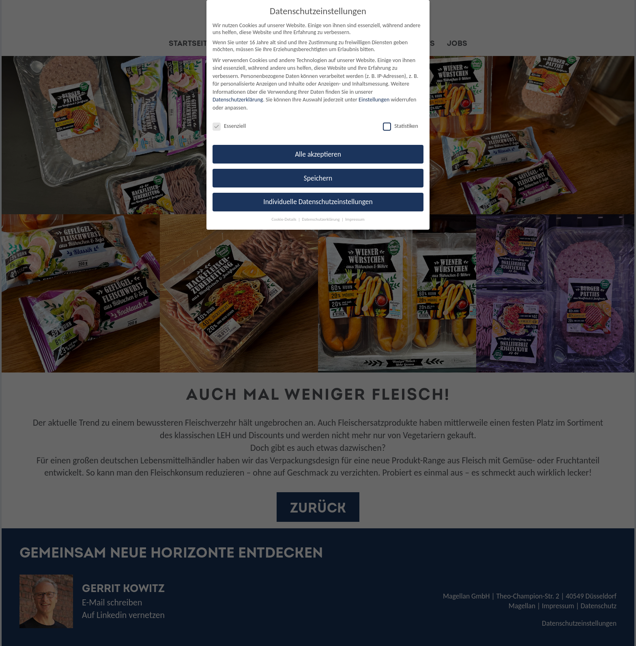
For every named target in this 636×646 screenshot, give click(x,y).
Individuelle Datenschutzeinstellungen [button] (317, 201)
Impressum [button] (354, 219)
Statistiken (400, 126)
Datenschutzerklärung (238, 99)
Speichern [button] (318, 178)
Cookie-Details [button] (284, 219)
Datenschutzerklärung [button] (321, 219)
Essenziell (229, 126)
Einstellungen (374, 99)
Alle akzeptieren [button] (318, 154)
